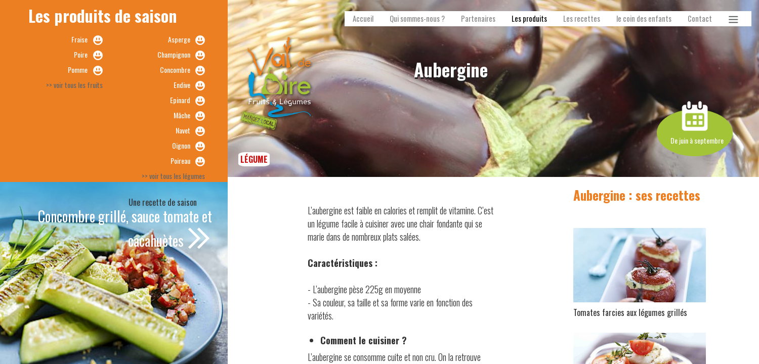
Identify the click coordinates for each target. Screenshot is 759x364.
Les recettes (581, 18)
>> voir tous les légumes (173, 175)
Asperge (179, 39)
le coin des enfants (643, 18)
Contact (700, 18)
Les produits (529, 18)
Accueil (363, 18)
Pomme (78, 69)
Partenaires (478, 18)
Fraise (79, 39)
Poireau (180, 160)
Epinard (180, 100)
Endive (182, 84)
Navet (183, 130)
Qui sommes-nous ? (417, 18)
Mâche (182, 115)
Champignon (173, 54)
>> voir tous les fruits (74, 84)
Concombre (175, 69)
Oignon (181, 145)
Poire (81, 54)
